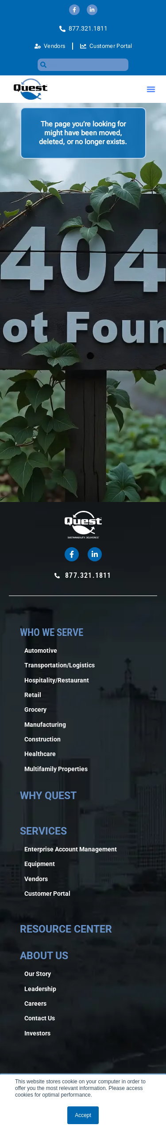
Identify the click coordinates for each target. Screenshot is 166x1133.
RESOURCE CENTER (66, 929)
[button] (151, 89)
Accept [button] (83, 1115)
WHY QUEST (48, 796)
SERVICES (43, 831)
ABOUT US (44, 956)
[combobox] (83, 65)
